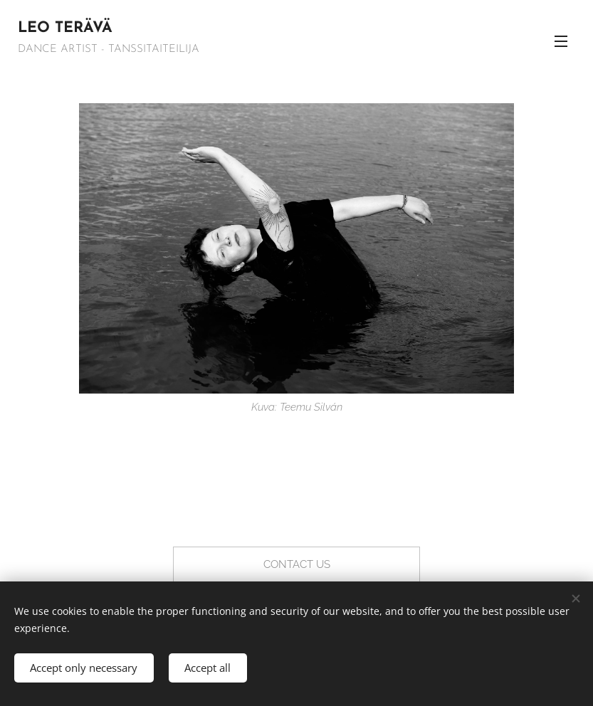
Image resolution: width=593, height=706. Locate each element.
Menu (561, 41)
